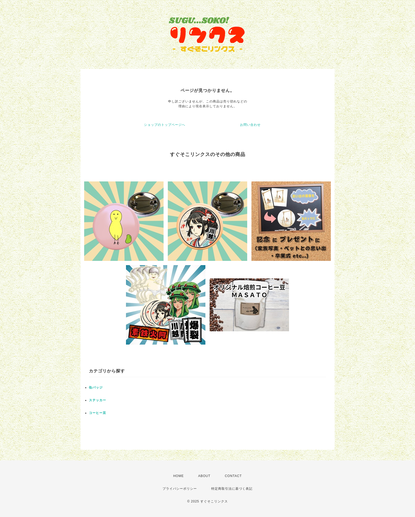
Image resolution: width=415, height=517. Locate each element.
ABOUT (204, 476)
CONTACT (233, 476)
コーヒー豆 (97, 413)
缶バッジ (96, 387)
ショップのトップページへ (164, 125)
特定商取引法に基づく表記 (231, 489)
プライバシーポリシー (180, 489)
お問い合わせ (250, 125)
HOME (178, 476)
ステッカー (97, 400)
